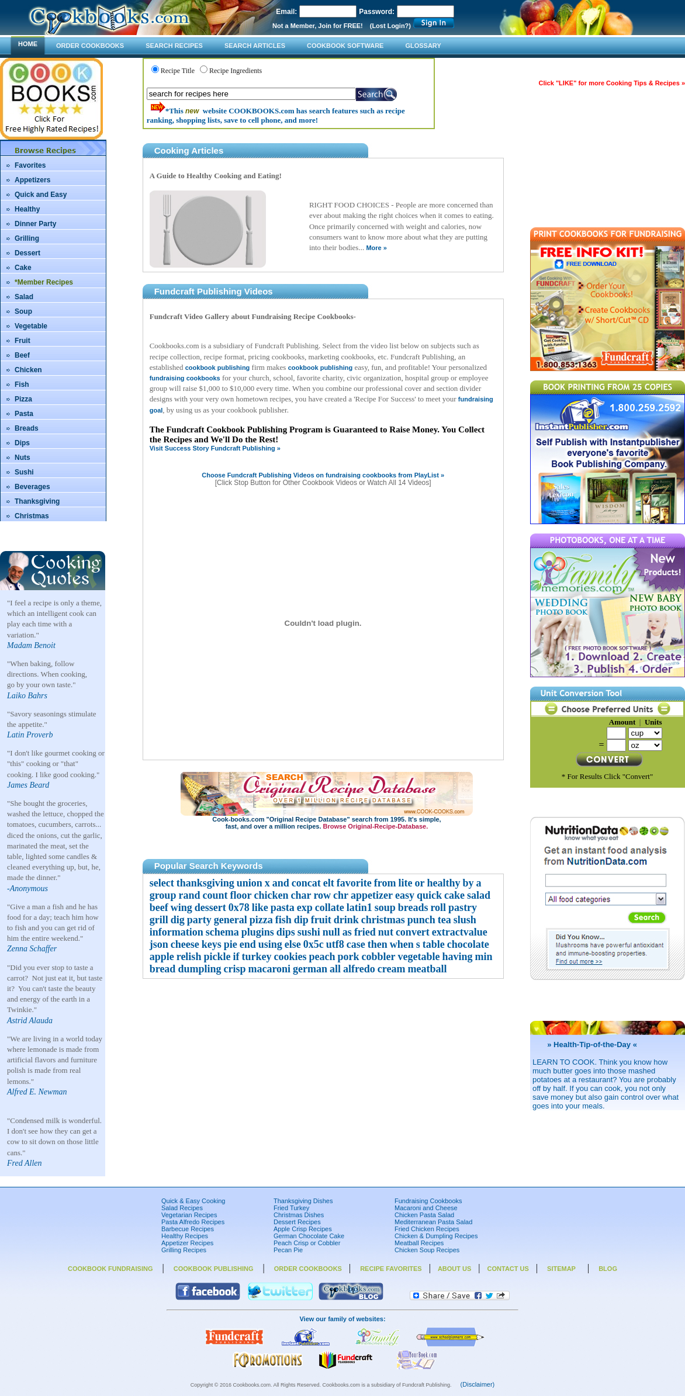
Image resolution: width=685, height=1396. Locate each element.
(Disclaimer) (478, 1384)
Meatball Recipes (419, 1242)
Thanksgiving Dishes (303, 1200)
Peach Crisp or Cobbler (307, 1242)
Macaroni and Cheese (426, 1207)
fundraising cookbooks (185, 378)
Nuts (22, 457)
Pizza (23, 399)
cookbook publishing (217, 367)
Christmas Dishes (299, 1214)
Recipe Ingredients (235, 71)
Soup (23, 311)
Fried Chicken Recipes (427, 1228)
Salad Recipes (182, 1207)
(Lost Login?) (390, 25)
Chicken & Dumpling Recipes (436, 1235)
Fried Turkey (291, 1207)
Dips (22, 443)
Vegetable (31, 326)
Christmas (32, 516)
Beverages (32, 487)
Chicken (28, 370)
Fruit (22, 341)
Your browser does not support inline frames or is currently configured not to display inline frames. (323, 627)
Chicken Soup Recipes (427, 1249)
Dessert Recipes (297, 1221)
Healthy (27, 209)
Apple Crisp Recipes (303, 1228)
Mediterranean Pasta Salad (433, 1221)
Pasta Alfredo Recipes (192, 1221)
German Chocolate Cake (309, 1235)
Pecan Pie (288, 1249)
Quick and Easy (41, 194)
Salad (24, 297)
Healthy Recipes (184, 1235)
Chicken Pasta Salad (424, 1214)
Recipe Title (178, 71)
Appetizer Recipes (187, 1242)
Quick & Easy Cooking (193, 1200)
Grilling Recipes (183, 1249)
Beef (22, 355)
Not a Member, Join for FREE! (317, 25)
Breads (27, 428)
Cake (23, 268)
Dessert (27, 253)
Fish (22, 384)
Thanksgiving (37, 501)
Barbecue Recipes (187, 1228)
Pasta (24, 414)
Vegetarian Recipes (189, 1214)
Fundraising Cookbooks (428, 1200)
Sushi (24, 472)
